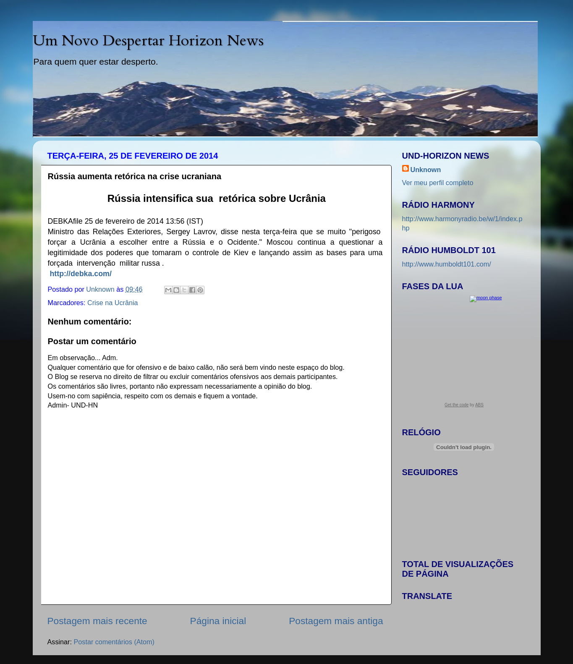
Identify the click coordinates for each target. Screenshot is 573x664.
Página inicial (218, 620)
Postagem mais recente (97, 620)
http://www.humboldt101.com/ (446, 264)
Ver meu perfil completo (438, 182)
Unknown (426, 169)
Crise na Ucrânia (112, 302)
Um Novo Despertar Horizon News (148, 40)
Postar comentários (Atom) (113, 642)
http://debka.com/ (80, 273)
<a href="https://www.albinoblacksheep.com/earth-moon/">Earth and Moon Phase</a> (464, 354)
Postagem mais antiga (336, 620)
